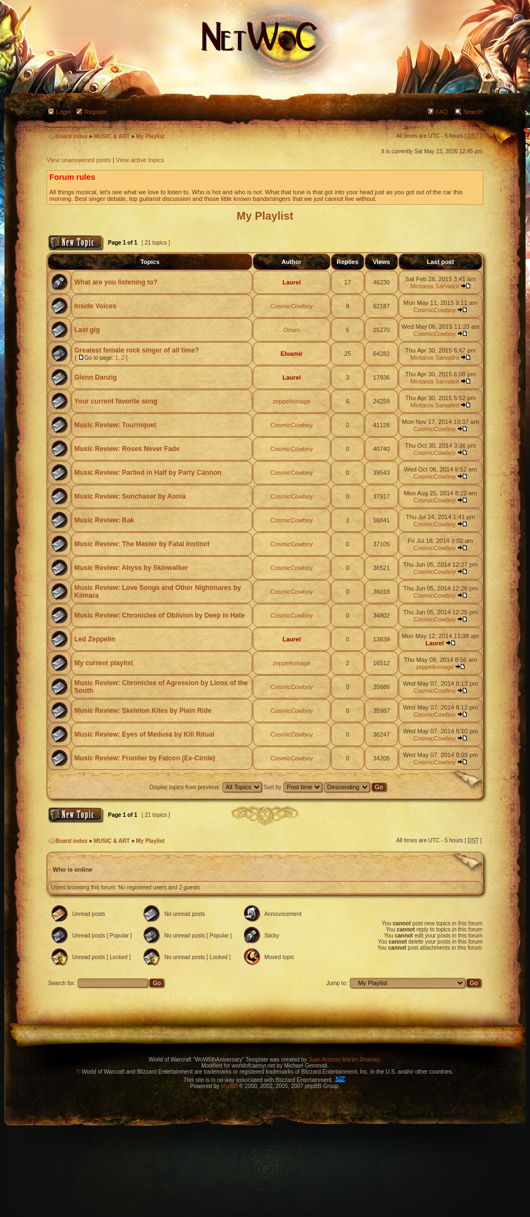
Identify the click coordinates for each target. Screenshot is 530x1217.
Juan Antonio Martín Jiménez (344, 1060)
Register (95, 111)
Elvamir (292, 353)
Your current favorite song (115, 401)
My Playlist (150, 136)
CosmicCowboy (292, 306)
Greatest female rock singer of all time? (136, 350)
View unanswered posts (79, 160)
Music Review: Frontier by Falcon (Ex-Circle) (144, 758)
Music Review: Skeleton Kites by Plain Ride (142, 710)
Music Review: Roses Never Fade (127, 449)
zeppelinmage (292, 401)
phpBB (229, 1086)
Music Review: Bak (104, 520)
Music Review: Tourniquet (115, 425)
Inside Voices (95, 306)
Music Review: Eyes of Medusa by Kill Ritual (144, 734)
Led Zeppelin (94, 639)
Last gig (87, 330)
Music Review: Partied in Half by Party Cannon (147, 473)
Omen (291, 330)
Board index (68, 136)
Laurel (291, 282)
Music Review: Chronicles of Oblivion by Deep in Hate (159, 615)
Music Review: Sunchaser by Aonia (130, 496)
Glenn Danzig (95, 377)
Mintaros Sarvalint (434, 286)
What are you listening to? (115, 282)
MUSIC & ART (112, 136)
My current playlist (103, 663)
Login (63, 111)
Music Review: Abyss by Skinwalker (131, 568)
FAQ (442, 111)
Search (472, 111)
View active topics (140, 160)
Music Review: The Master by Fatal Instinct (142, 544)
